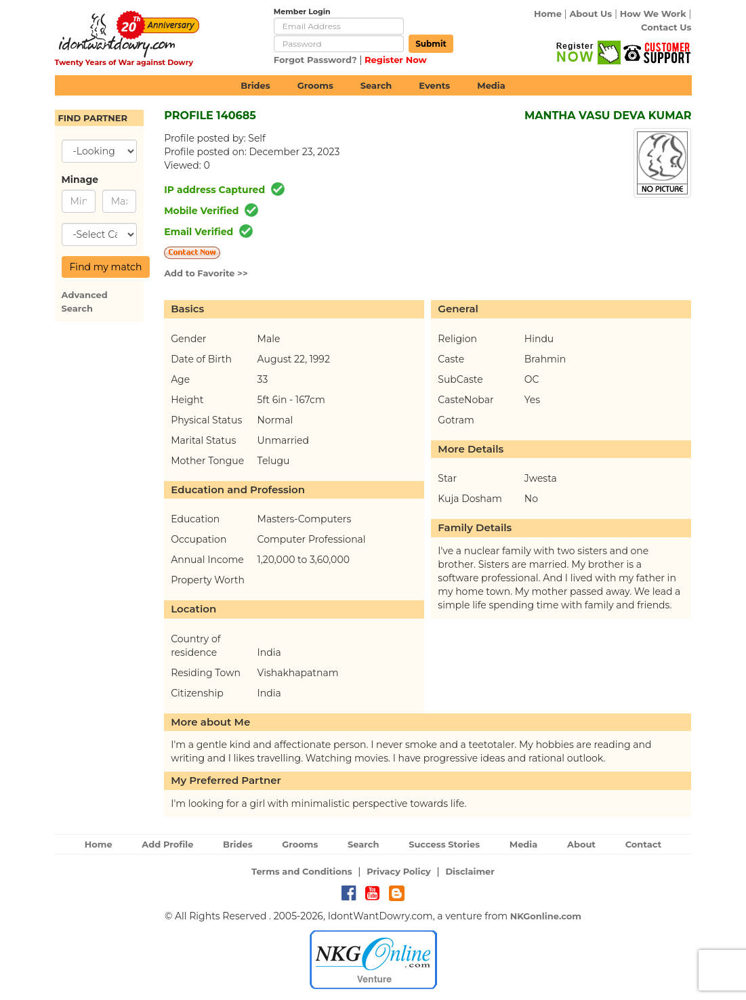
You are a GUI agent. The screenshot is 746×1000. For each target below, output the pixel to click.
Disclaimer (470, 871)
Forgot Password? (315, 59)
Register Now (396, 59)
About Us (590, 13)
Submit (431, 44)
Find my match (106, 267)
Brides (255, 85)
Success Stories (444, 844)
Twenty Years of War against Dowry (124, 62)
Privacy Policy (399, 871)
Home (548, 13)
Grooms (315, 85)
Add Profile (167, 844)
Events (434, 85)
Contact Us (666, 27)
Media (491, 85)
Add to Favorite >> (206, 273)
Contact (643, 844)
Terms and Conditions (301, 871)
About (581, 844)
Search (376, 85)
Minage (79, 179)
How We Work (653, 13)
